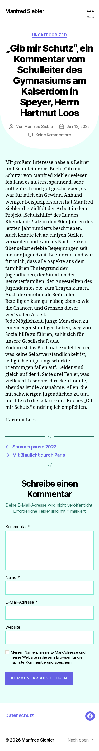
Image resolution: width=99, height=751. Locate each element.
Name (12, 577)
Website (12, 627)
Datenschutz (19, 715)
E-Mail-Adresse (21, 602)
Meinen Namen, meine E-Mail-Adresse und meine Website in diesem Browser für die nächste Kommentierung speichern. (48, 657)
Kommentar (17, 527)
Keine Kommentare (53, 134)
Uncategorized (49, 35)
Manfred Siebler (24, 11)
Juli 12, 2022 (78, 126)
